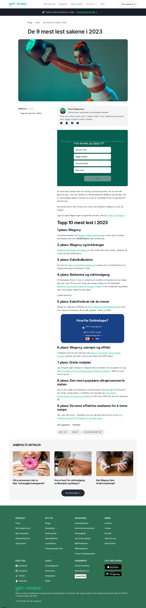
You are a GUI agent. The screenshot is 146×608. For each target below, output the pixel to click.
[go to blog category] (63, 432)
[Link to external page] (80, 576)
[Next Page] (73, 493)
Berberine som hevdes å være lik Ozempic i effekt (79, 286)
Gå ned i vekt (81, 150)
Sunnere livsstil (82, 163)
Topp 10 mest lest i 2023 (30, 113)
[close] (101, 12)
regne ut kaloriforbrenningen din (82, 265)
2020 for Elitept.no (116, 215)
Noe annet (80, 170)
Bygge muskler (81, 157)
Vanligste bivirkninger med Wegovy (72, 250)
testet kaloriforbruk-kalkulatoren (102, 307)
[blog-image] (31, 463)
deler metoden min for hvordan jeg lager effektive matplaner (83, 371)
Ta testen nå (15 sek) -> (86, 12)
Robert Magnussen (76, 109)
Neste (97, 178)
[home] (17, 4)
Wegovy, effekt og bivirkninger (91, 235)
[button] (92, 4)
